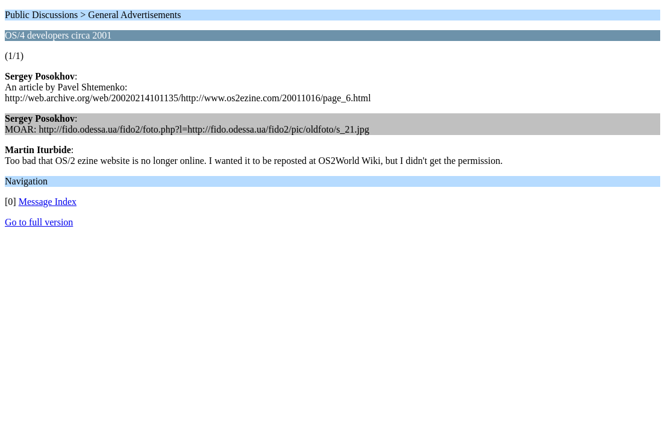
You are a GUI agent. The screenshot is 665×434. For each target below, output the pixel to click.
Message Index (47, 202)
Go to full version (39, 222)
